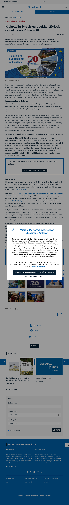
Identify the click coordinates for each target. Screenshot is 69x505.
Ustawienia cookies (34, 277)
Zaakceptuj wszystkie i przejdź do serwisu (34, 272)
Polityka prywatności (38, 266)
